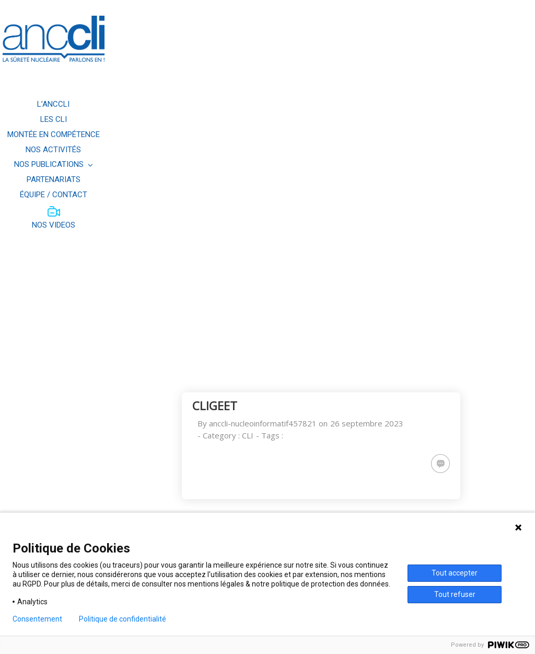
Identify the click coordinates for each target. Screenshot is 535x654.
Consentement (37, 619)
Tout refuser (454, 594)
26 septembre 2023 (366, 423)
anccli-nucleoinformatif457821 (263, 423)
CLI (247, 435)
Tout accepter (455, 573)
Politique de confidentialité (122, 619)
